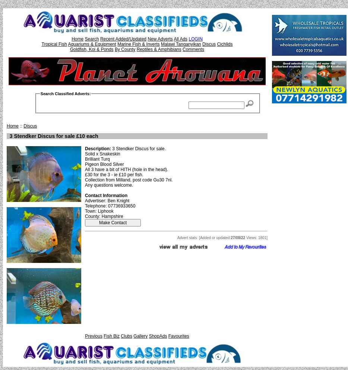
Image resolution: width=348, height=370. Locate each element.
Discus (209, 44)
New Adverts (160, 39)
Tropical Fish (54, 44)
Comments (193, 49)
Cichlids (224, 44)
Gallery (140, 336)
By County (125, 49)
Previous (93, 336)
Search (92, 39)
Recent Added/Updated (123, 39)
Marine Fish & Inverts (138, 44)
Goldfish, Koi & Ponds (92, 49)
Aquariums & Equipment (92, 44)
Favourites (178, 336)
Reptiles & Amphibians (159, 49)
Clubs (126, 336)
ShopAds (158, 336)
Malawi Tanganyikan (181, 44)
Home (77, 39)
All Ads (180, 39)
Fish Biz (112, 336)
